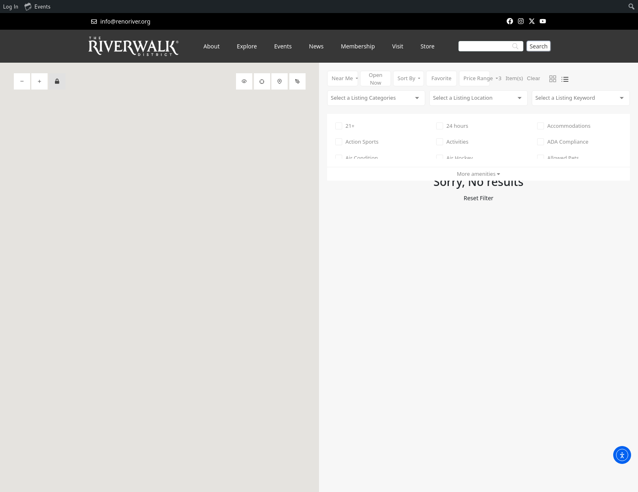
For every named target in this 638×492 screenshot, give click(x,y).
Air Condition (356, 158)
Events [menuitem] (37, 6)
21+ (344, 125)
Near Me (343, 78)
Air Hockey (454, 158)
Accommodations (563, 125)
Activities (452, 141)
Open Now (375, 78)
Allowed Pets (558, 158)
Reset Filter (478, 198)
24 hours (452, 125)
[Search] (539, 46)
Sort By (407, 78)
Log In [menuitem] (10, 6)
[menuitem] (631, 6)
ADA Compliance (562, 141)
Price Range (476, 78)
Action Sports (356, 141)
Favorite (441, 78)
